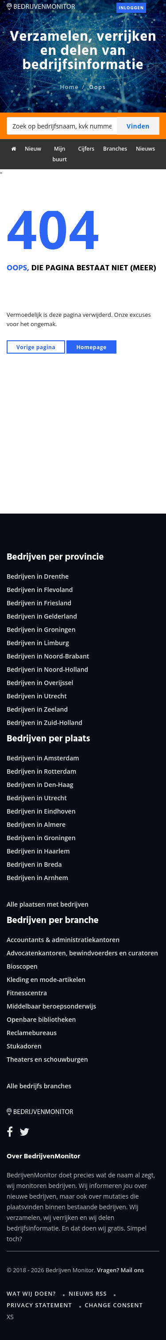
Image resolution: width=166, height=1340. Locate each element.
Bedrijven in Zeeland (37, 709)
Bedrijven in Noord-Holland (47, 669)
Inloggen (131, 7)
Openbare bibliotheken (41, 1019)
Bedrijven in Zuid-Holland (44, 722)
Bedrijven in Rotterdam (41, 771)
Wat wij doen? (31, 1293)
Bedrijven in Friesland (39, 603)
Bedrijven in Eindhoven (41, 811)
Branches (115, 148)
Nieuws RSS (88, 1293)
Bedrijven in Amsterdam (43, 758)
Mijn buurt (59, 154)
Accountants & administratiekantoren (63, 939)
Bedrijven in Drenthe (38, 576)
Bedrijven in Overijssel (40, 682)
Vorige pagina (35, 347)
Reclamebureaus (32, 1032)
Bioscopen (22, 966)
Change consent (114, 1305)
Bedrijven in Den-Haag (40, 784)
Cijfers (86, 148)
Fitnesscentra (27, 993)
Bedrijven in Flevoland (40, 589)
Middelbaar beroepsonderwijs (51, 1006)
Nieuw (33, 148)
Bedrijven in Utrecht (37, 696)
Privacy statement (39, 1305)
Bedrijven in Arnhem (37, 877)
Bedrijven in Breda (34, 864)
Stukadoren (24, 1046)
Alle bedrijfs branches (39, 1086)
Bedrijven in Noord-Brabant (48, 656)
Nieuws (145, 148)
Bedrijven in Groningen (41, 629)
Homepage (91, 347)
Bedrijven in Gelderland (42, 616)
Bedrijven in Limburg (38, 643)
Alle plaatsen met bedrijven (48, 904)
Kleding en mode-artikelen (46, 979)
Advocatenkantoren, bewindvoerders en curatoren (82, 953)
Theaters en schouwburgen (47, 1059)
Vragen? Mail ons (120, 1270)
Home (69, 87)
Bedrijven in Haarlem (38, 851)
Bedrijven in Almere (36, 824)
